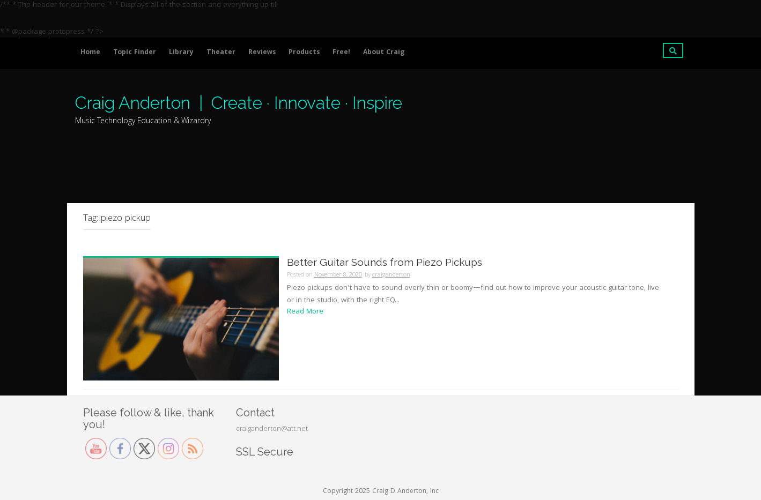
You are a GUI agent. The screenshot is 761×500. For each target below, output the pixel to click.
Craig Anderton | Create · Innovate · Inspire (238, 103)
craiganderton (391, 275)
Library (181, 52)
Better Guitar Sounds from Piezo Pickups (384, 262)
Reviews (262, 52)
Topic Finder (134, 52)
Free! (341, 52)
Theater (220, 52)
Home (90, 52)
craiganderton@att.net (272, 429)
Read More (305, 312)
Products (304, 52)
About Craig (383, 52)
